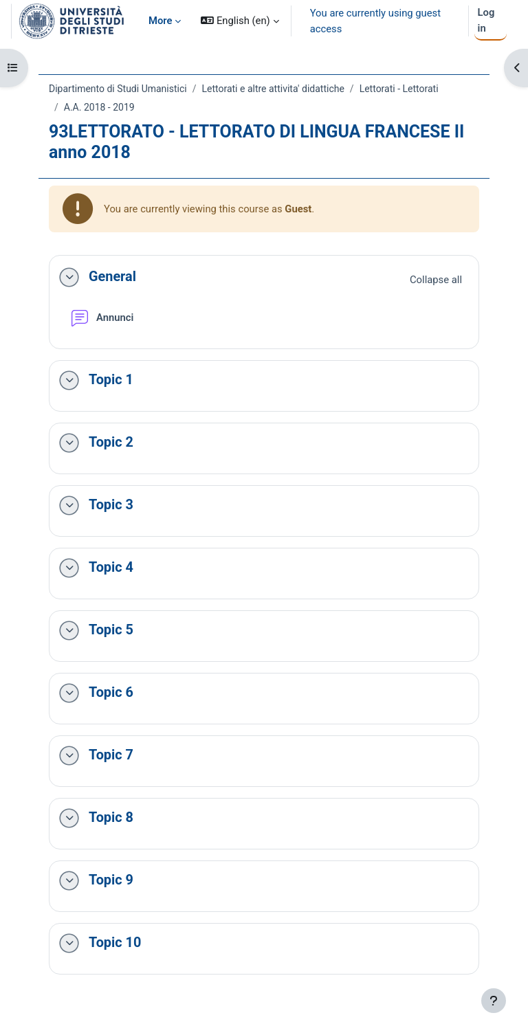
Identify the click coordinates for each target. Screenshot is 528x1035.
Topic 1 (111, 380)
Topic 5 (111, 630)
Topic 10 (115, 942)
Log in (486, 20)
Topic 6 (111, 692)
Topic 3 (111, 505)
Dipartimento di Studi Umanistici (118, 88)
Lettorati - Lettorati (399, 88)
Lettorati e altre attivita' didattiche (272, 88)
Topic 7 (111, 755)
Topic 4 (111, 567)
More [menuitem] (160, 20)
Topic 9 (111, 880)
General (112, 277)
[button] (239, 21)
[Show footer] (493, 1000)
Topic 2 (111, 442)
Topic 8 (111, 817)
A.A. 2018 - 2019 (99, 107)
